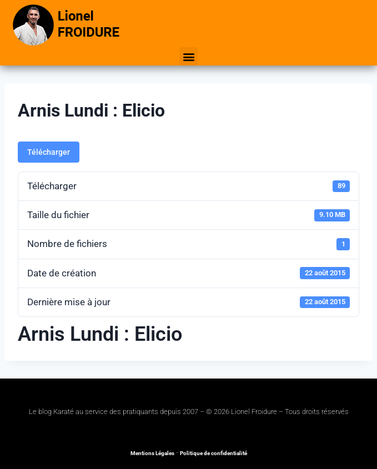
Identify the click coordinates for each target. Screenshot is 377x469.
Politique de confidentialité (213, 453)
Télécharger (48, 152)
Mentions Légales (152, 453)
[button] (188, 56)
